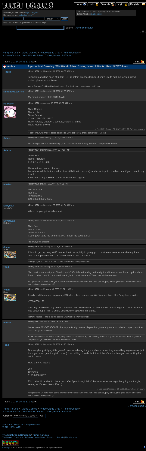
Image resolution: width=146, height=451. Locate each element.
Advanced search (84, 27)
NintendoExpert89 (13, 91)
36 (23, 61)
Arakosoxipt (96, 14)
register (35, 13)
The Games (7, 437)
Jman (6, 247)
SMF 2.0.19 (7, 425)
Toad (6, 267)
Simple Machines (33, 425)
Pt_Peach (8, 103)
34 (17, 61)
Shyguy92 (9, 220)
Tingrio (7, 71)
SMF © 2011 (19, 425)
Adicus (7, 138)
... (14, 61)
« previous (133, 405)
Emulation (51, 437)
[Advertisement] (74, 42)
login (27, 13)
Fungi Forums (41, 435)
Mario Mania (40, 437)
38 (30, 61)
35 (20, 61)
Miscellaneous (71, 437)
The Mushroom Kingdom (16, 435)
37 (27, 61)
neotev (7, 322)
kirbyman (8, 205)
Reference (29, 437)
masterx (8, 184)
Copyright (6, 448)
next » (142, 405)
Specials (60, 437)
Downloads (18, 437)
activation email (26, 15)
